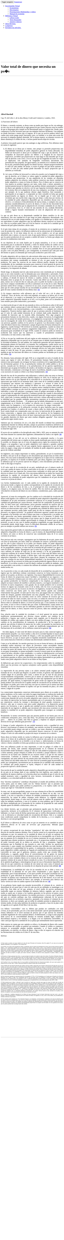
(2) (10, 354)
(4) (60, 434)
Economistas (14, 8)
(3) (47, 372)
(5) (36, 526)
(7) (34, 722)
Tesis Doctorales (15, 20)
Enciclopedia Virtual (12, 6)
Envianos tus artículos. (13, 28)
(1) (39, 290)
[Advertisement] (32, 45)
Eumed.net (18, 2)
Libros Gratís (14, 18)
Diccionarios (14, 10)
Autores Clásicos (16, 22)
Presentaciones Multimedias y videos (23, 12)
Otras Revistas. (10, 24)
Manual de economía (17, 14)
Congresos (9, 26)
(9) (49, 881)
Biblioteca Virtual (11, 16)
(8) (60, 866)
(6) (50, 628)
